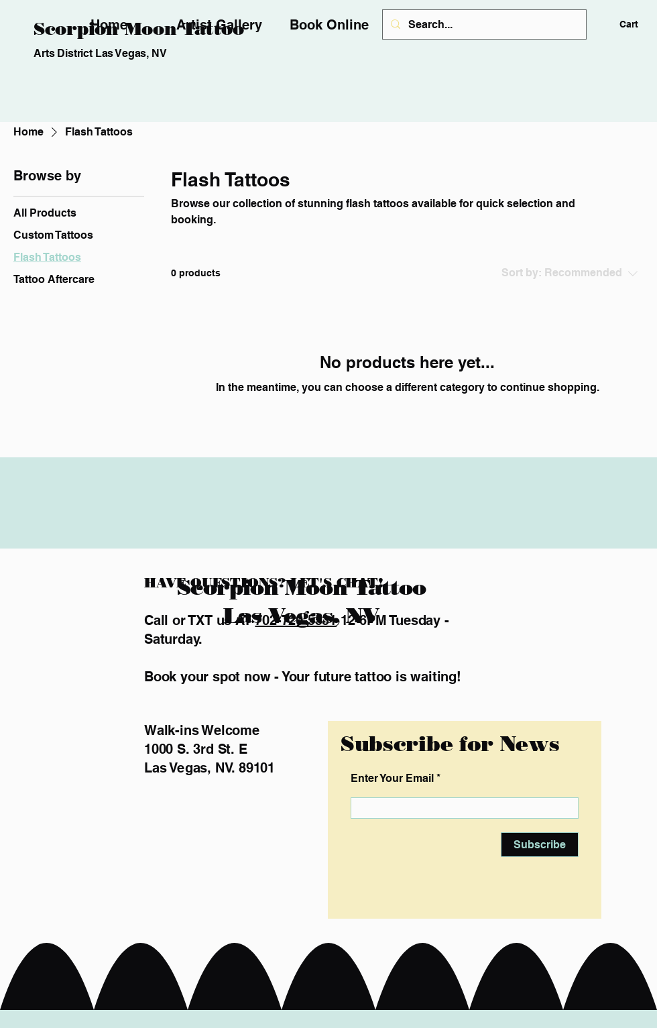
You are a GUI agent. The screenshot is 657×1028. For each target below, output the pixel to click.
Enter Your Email (392, 778)
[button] (638, 24)
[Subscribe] (540, 844)
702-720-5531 (296, 620)
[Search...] (483, 24)
